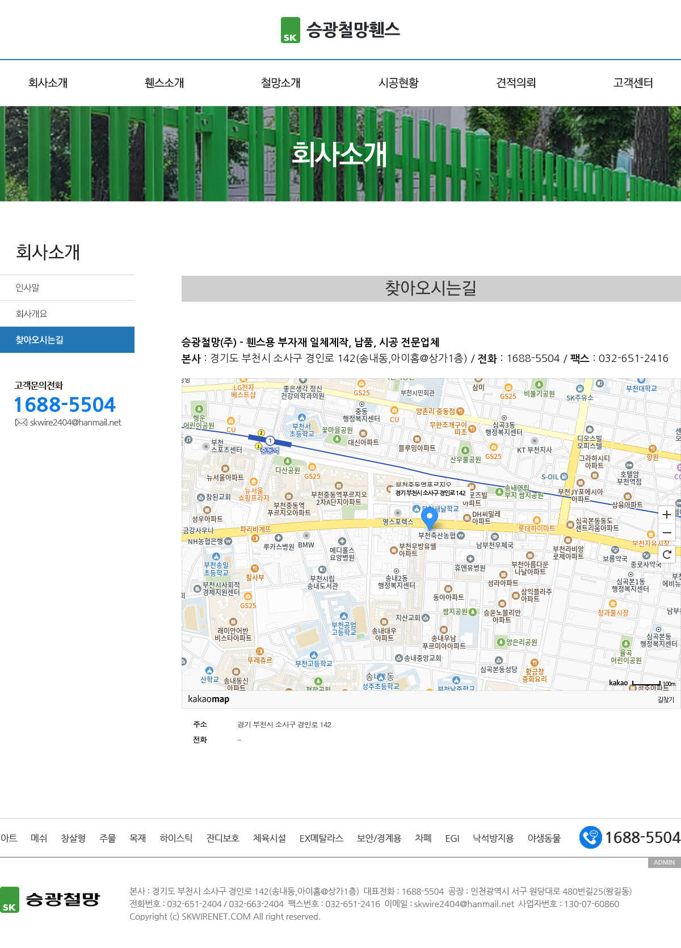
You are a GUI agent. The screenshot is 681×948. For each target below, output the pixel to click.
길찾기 (665, 700)
